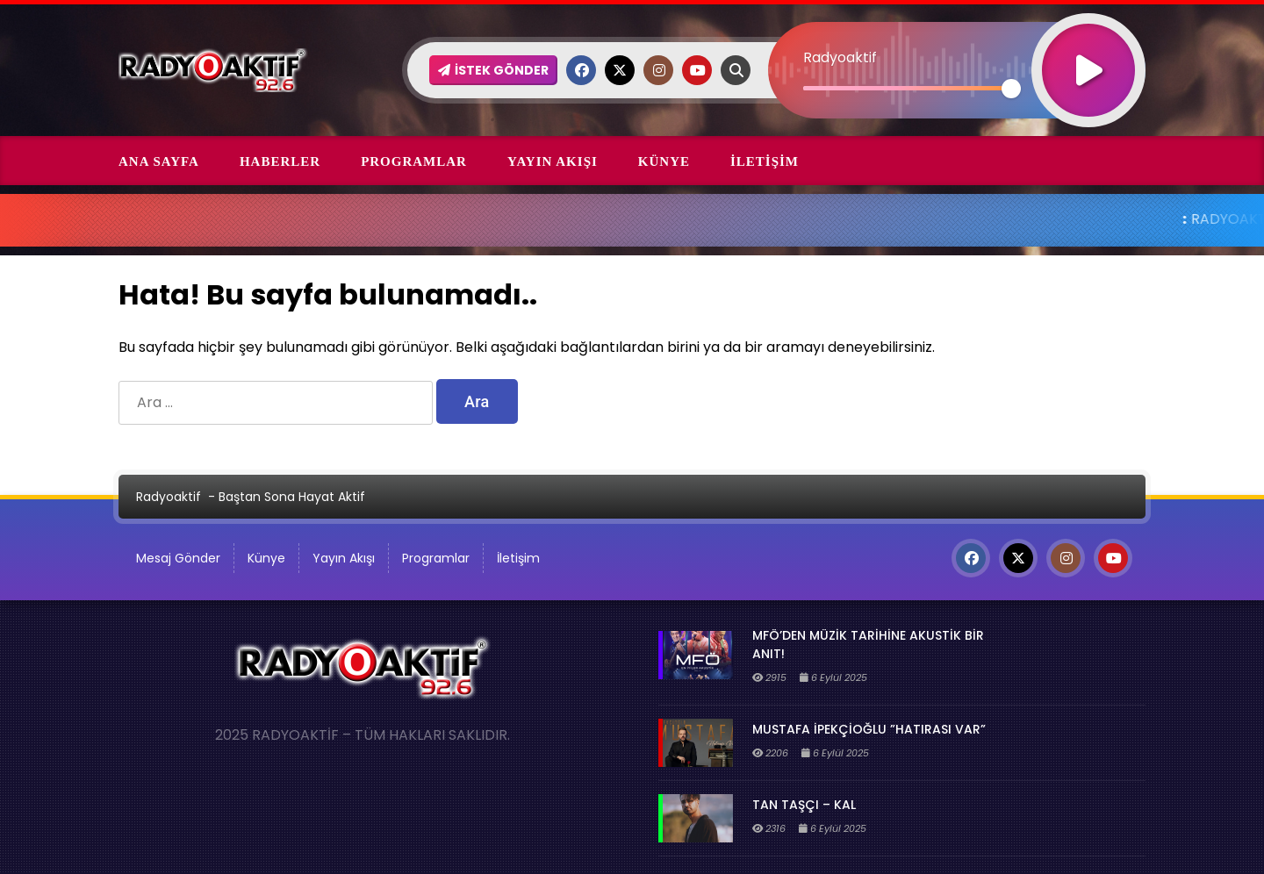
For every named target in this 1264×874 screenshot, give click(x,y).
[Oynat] (1088, 47)
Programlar (414, 161)
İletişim (764, 161)
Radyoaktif (168, 496)
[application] (957, 39)
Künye (664, 161)
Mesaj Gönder (178, 558)
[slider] (907, 88)
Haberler (280, 161)
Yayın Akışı (552, 161)
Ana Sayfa (158, 161)
